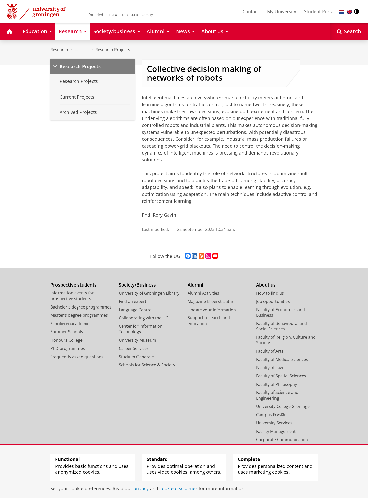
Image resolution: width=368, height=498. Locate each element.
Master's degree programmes (79, 315)
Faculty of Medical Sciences (282, 359)
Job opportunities (273, 301)
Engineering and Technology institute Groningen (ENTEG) (76, 50)
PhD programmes (67, 348)
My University (281, 11)
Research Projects (112, 49)
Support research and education (209, 320)
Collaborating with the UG (144, 318)
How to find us (270, 293)
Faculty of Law (269, 368)
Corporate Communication (282, 439)
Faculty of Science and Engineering (277, 395)
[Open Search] (349, 31)
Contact (251, 11)
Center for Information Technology (141, 329)
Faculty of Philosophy (276, 384)
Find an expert (132, 301)
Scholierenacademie (69, 323)
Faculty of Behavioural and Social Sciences (281, 326)
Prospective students (73, 285)
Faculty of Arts (269, 351)
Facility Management (276, 431)
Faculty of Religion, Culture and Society (286, 340)
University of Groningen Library (149, 293)
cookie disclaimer (178, 488)
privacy (141, 488)
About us (266, 285)
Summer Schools (66, 332)
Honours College (66, 340)
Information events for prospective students (72, 296)
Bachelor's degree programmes (80, 307)
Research (59, 49)
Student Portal (319, 11)
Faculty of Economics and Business (280, 312)
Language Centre (135, 310)
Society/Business (137, 285)
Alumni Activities (203, 293)
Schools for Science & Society (147, 365)
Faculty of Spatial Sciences (281, 376)
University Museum (137, 340)
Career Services (134, 348)
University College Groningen (284, 406)
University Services (274, 423)
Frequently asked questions (76, 357)
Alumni (195, 285)
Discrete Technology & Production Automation (87, 50)
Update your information (212, 310)
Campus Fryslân (271, 415)
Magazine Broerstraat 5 (210, 301)
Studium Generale (136, 357)
